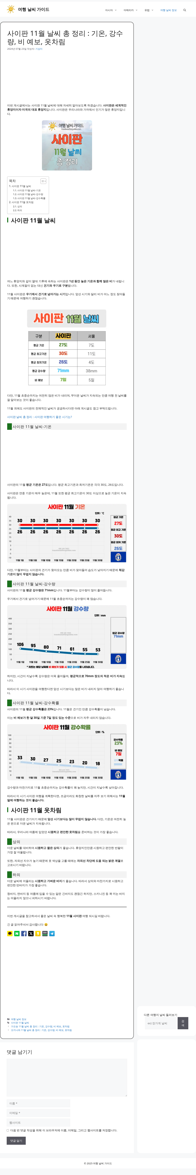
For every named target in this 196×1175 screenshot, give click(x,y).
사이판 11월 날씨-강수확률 (31, 198)
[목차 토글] (41, 181)
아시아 (112, 10)
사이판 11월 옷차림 (23, 202)
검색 (182, 1023)
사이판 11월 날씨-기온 (29, 190)
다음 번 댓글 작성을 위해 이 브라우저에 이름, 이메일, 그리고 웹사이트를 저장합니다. (63, 1130)
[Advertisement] (67, 74)
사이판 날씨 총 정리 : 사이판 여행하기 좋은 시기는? (39, 417)
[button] (184, 10)
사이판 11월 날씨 (21, 186)
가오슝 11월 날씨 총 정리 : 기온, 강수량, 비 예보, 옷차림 (40, 1026)
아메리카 (132, 10)
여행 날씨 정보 (168, 10)
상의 (19, 206)
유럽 (151, 10)
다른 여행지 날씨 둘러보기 (160, 1015)
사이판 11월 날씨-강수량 (30, 194)
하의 (19, 210)
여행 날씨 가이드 (33, 9)
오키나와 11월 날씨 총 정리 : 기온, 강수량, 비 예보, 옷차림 (41, 1030)
